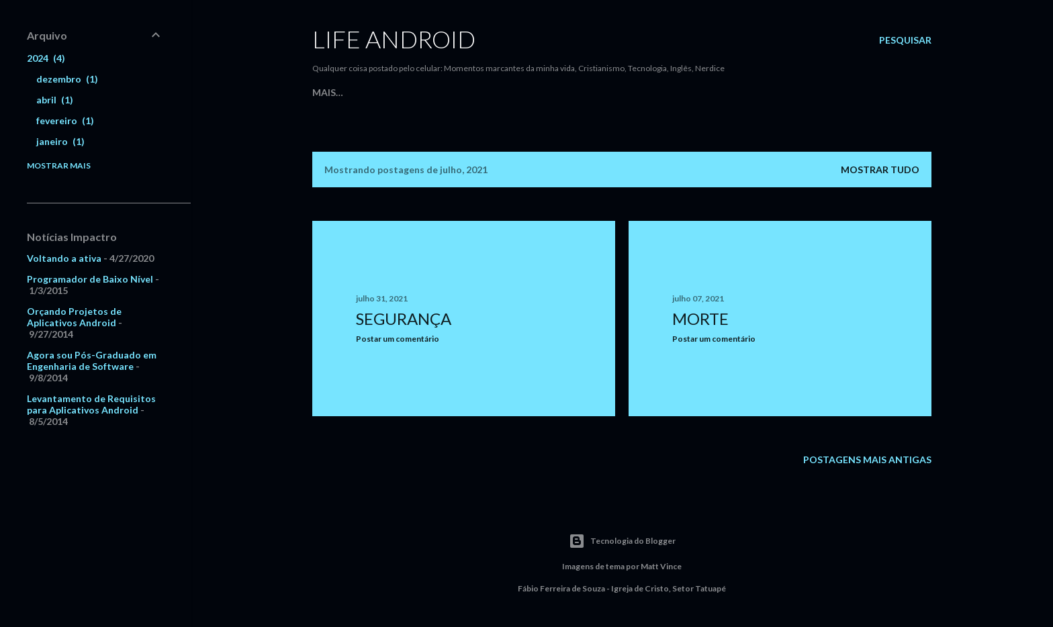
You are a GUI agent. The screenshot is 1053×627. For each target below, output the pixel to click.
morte (700, 318)
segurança (403, 318)
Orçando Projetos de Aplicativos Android (74, 316)
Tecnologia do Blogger (622, 541)
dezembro (67, 79)
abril (54, 99)
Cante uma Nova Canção (506, 92)
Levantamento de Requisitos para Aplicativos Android (91, 404)
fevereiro (65, 120)
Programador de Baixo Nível (90, 279)
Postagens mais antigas (867, 459)
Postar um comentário (397, 339)
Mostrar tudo (880, 169)
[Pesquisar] (905, 40)
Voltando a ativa (64, 258)
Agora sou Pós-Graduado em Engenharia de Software (91, 360)
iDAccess (602, 92)
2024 (46, 58)
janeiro (60, 141)
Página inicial (348, 92)
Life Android (393, 39)
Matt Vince (661, 566)
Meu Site (412, 92)
